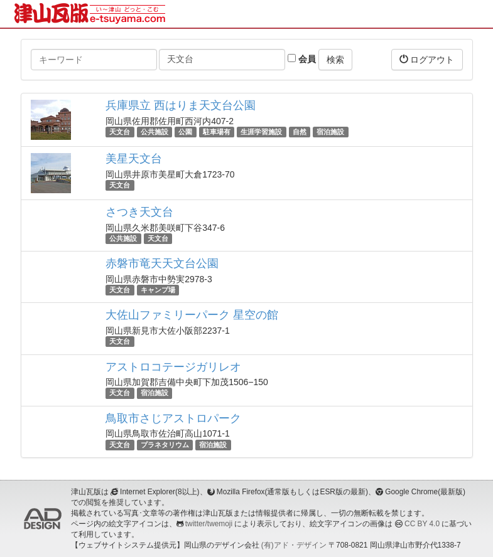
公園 (185, 131)
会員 (302, 59)
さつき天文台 (139, 212)
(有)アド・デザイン (294, 545)
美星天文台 (134, 158)
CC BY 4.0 (422, 523)
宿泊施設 (330, 131)
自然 (299, 131)
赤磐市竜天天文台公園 (162, 263)
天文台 (119, 131)
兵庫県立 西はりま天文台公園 (181, 105)
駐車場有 (216, 131)
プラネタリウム (165, 444)
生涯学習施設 (261, 131)
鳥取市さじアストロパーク (173, 418)
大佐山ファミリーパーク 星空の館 (192, 315)
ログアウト (427, 59)
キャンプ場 (158, 290)
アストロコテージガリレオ (173, 367)
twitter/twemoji (208, 523)
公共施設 (154, 131)
